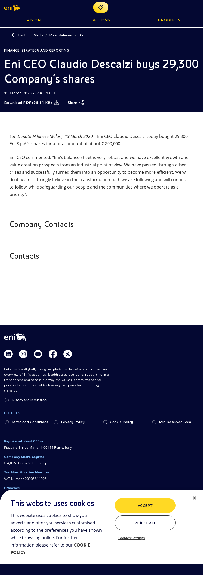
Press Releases (61, 35)
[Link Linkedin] (8, 354)
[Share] (76, 102)
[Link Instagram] (23, 354)
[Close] (194, 498)
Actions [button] (101, 20)
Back (22, 35)
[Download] (31, 102)
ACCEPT (145, 506)
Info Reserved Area (175, 422)
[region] (101, 532)
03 (81, 35)
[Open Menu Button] (195, 7)
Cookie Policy (121, 422)
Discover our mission (29, 400)
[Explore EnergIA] (100, 7)
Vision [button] (34, 20)
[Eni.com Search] (183, 7)
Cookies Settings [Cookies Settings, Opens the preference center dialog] (131, 537)
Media (38, 35)
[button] (12, 7)
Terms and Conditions (30, 422)
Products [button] (169, 20)
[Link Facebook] (53, 354)
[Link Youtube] (38, 354)
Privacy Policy (73, 422)
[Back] (13, 35)
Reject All (145, 523)
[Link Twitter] (67, 354)
